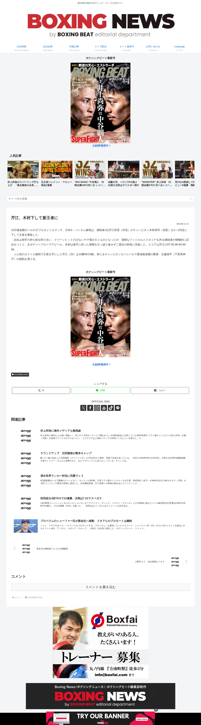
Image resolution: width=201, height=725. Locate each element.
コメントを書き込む (100, 587)
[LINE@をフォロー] (118, 408)
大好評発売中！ (101, 145)
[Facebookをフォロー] (90, 408)
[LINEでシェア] (100, 390)
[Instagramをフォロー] (97, 408)
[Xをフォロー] (83, 408)
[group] (23, 175)
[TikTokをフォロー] (111, 408)
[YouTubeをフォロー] (104, 408)
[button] (189, 174)
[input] (100, 198)
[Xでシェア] (41, 390)
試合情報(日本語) (20, 374)
